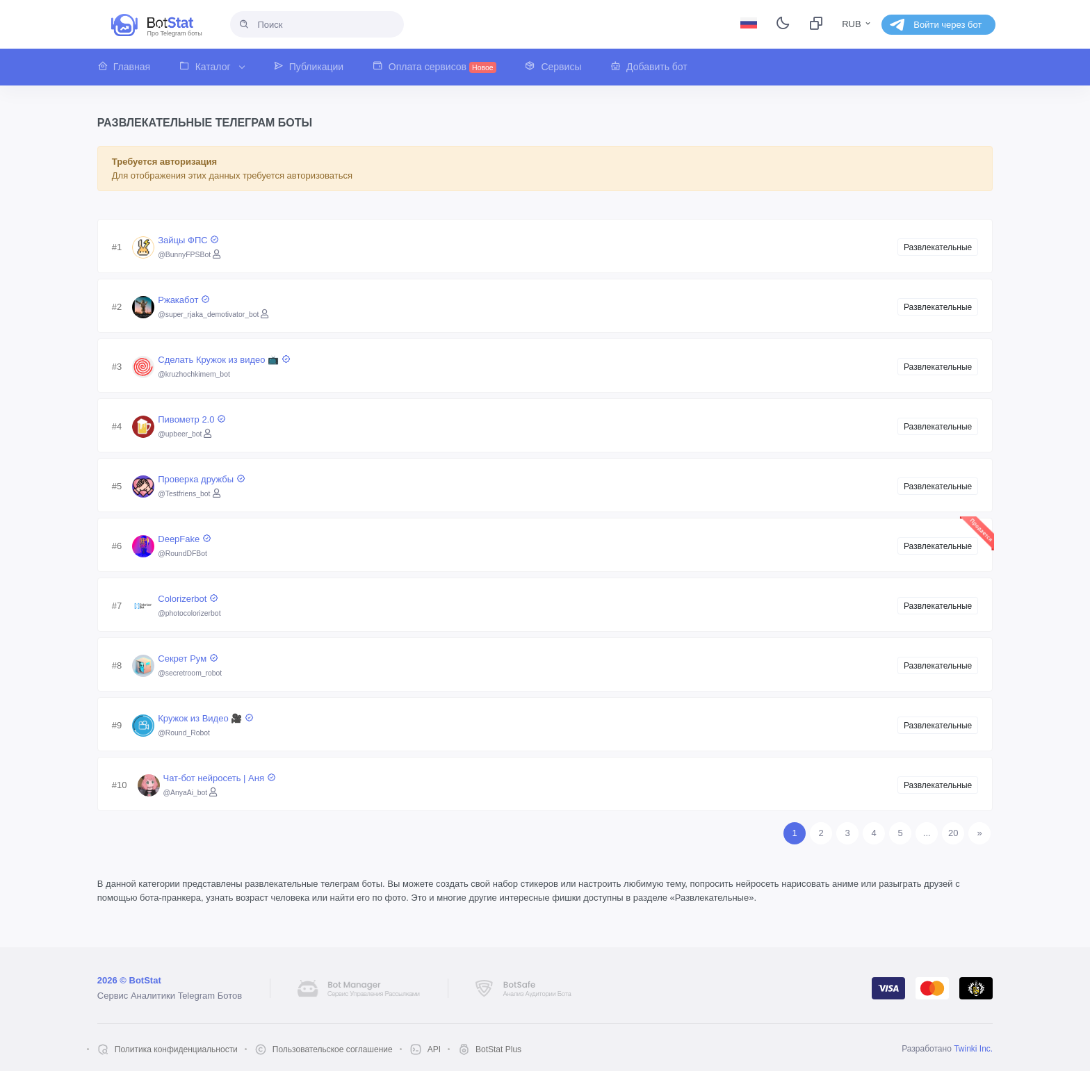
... (927, 833)
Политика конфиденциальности (176, 1049)
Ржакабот (184, 300)
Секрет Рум (188, 658)
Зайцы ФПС (188, 240)
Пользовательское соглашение (332, 1049)
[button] (131, 67)
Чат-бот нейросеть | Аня (219, 778)
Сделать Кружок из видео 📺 (224, 359)
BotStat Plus (498, 1049)
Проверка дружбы (201, 479)
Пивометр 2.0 (192, 419)
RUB (857, 24)
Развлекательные (938, 247)
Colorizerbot (188, 599)
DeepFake (184, 539)
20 (953, 833)
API (434, 1049)
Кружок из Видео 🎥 (206, 718)
